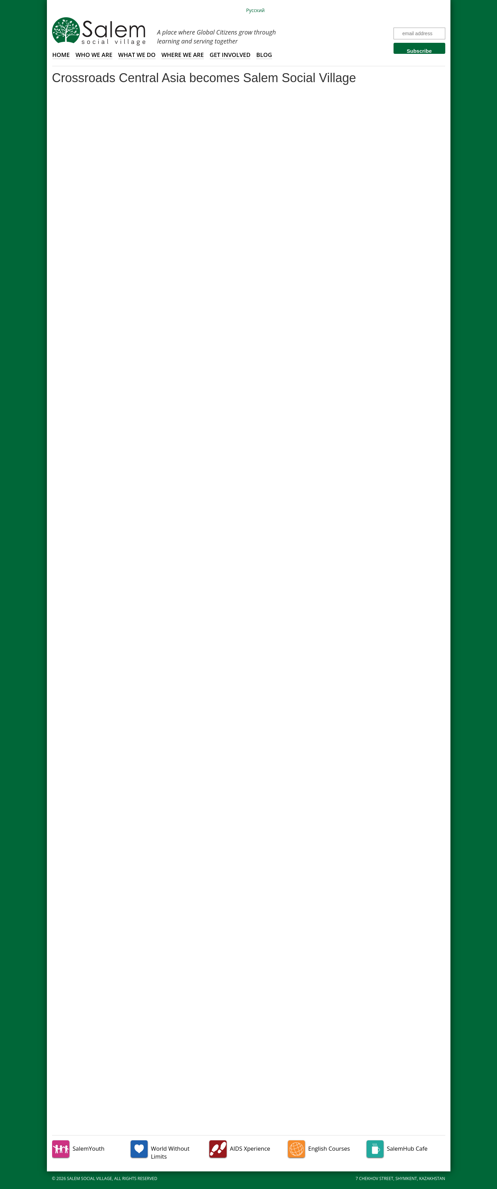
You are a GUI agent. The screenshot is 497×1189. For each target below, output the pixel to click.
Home (61, 55)
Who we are (94, 55)
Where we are (182, 55)
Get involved (230, 55)
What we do (137, 55)
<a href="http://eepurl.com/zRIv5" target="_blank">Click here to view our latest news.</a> (248, 606)
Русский (255, 10)
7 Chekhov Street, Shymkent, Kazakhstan (400, 1178)
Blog (264, 55)
